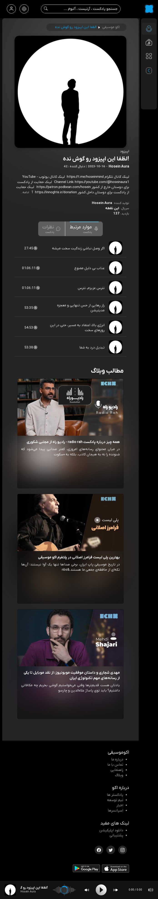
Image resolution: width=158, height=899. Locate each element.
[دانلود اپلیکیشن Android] (86, 869)
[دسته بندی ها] (149, 56)
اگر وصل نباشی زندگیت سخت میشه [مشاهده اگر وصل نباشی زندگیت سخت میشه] (78, 248)
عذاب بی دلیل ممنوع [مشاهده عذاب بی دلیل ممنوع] (89, 268)
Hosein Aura (102, 203)
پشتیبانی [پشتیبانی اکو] (116, 835)
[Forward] (115, 890)
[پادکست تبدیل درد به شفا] (116, 347)
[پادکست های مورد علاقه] (149, 65)
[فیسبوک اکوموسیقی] (99, 849)
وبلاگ (119, 775)
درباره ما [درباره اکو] (117, 759)
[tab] (84, 229)
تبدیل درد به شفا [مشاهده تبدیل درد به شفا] (92, 347)
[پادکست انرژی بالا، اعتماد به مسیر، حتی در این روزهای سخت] (116, 327)
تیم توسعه (115, 800)
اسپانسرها (115, 810)
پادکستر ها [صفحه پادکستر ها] (115, 795)
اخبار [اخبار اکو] (119, 805)
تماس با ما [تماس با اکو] (115, 764)
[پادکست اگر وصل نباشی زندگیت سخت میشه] (116, 248)
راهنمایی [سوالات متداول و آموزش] (116, 770)
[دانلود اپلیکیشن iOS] (115, 869)
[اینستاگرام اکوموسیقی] (122, 849)
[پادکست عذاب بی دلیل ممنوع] (116, 268)
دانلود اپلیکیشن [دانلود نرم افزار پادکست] (111, 830)
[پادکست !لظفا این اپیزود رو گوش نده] (10, 890)
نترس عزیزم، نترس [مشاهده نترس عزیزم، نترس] (91, 288)
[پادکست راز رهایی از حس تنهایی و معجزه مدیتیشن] (116, 308)
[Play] (101, 890)
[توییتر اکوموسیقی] (110, 849)
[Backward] (87, 890)
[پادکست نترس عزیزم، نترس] (116, 288)
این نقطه (112, 208)
